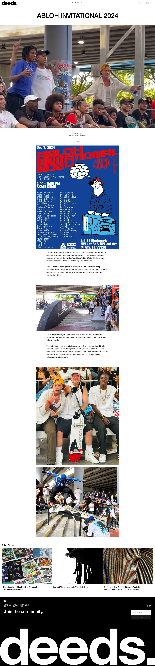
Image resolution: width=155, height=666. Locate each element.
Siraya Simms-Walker (77, 135)
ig (72, 3)
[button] (144, 3)
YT (78, 3)
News (77, 141)
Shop (149, 606)
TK (82, 3)
